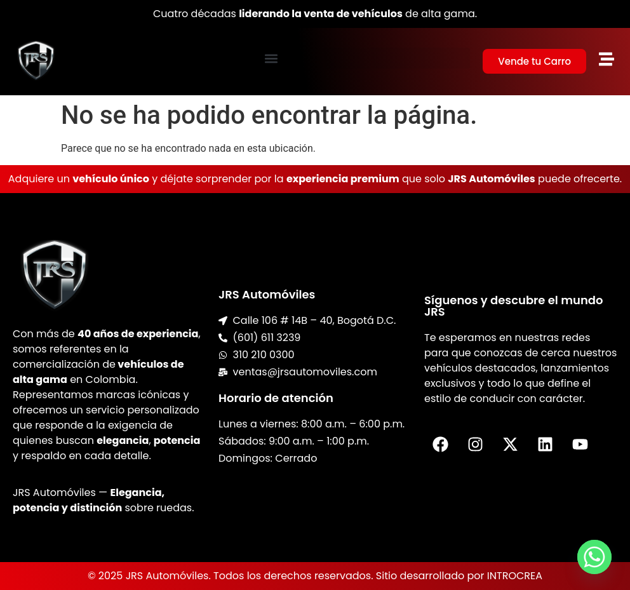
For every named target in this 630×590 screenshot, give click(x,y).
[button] (271, 58)
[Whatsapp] (594, 557)
